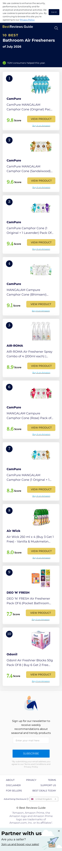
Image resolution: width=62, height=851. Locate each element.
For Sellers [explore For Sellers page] (14, 790)
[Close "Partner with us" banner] (59, 831)
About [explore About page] (10, 779)
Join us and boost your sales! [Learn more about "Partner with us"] (20, 844)
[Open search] (56, 28)
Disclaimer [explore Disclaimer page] (13, 785)
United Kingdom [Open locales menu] (43, 799)
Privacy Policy (27, 19)
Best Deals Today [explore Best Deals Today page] (44, 790)
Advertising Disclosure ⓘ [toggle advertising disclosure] (16, 799)
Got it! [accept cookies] (54, 12)
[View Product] (31, 101)
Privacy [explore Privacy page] (31, 779)
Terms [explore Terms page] (52, 779)
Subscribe (31, 753)
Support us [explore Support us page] (48, 785)
